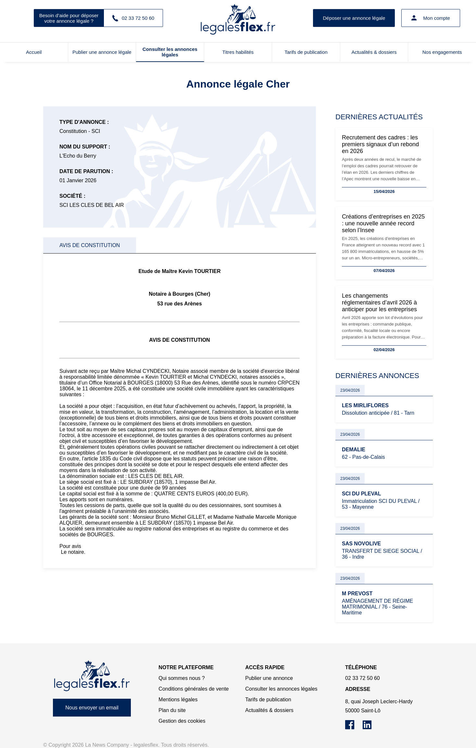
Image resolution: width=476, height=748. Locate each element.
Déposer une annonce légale (354, 18)
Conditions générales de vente (193, 689)
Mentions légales (177, 699)
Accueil (34, 52)
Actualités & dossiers (373, 52)
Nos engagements (442, 52)
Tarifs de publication (306, 52)
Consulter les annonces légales (170, 51)
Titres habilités (238, 52)
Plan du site (172, 710)
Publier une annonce (269, 678)
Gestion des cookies (181, 721)
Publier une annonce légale (102, 52)
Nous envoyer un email (92, 707)
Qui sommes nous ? (181, 678)
